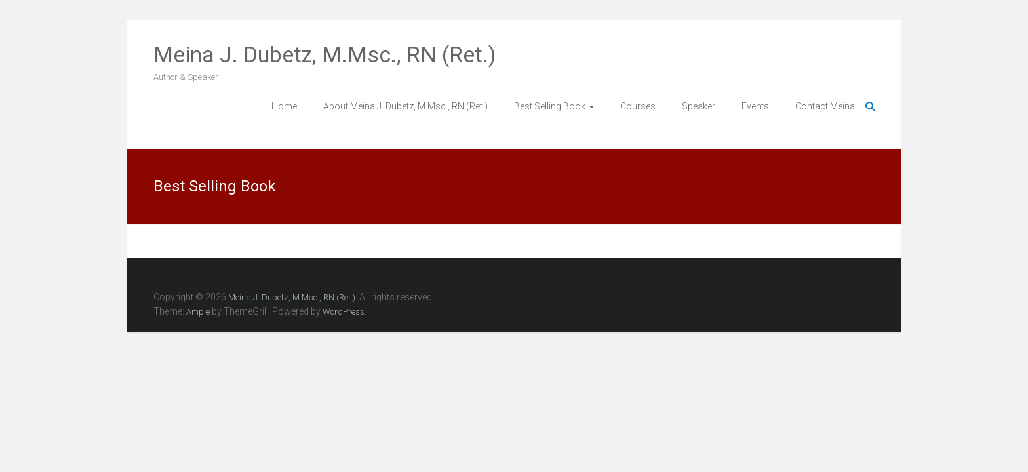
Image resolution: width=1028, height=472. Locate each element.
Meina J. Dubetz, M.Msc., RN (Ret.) (324, 54)
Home (284, 106)
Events (755, 106)
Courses (638, 106)
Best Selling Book (549, 106)
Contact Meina (825, 106)
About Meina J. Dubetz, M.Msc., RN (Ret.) (405, 106)
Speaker (698, 106)
